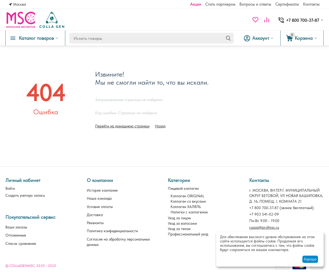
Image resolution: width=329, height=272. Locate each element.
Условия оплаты (100, 207)
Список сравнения (20, 243)
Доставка (95, 215)
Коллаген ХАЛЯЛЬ (186, 207)
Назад (160, 126)
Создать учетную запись (25, 195)
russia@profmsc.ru (264, 227)
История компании (102, 190)
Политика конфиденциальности (112, 231)
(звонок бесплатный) (281, 208)
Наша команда (99, 198)
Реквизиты (95, 223)
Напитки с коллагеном (189, 212)
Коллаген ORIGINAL (187, 196)
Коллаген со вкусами (188, 201)
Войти (10, 188)
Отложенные (15, 235)
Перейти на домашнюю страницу (122, 126)
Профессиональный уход (188, 234)
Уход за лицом (179, 218)
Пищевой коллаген (183, 188)
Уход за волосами (182, 223)
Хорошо (310, 259)
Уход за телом (179, 229)
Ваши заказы (16, 227)
